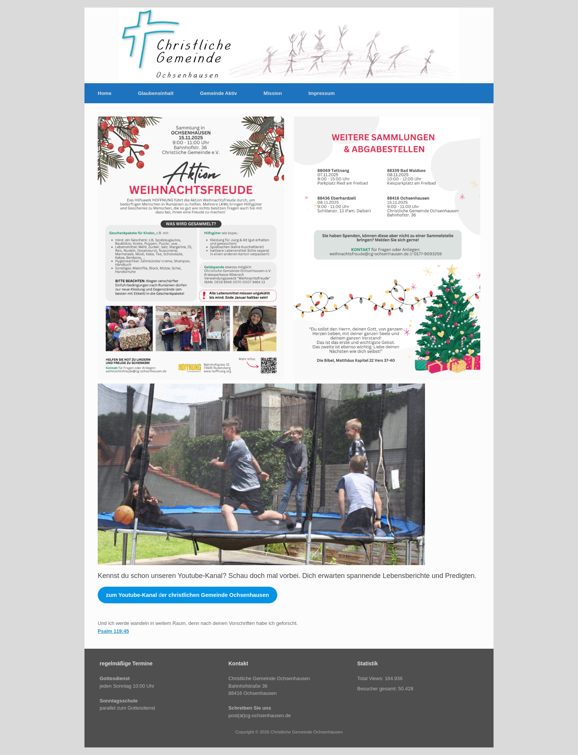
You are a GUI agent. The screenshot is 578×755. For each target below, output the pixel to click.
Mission (273, 93)
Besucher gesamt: (377, 688)
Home (104, 93)
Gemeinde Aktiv (218, 93)
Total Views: (371, 678)
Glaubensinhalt (155, 93)
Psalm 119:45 (113, 631)
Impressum (321, 93)
